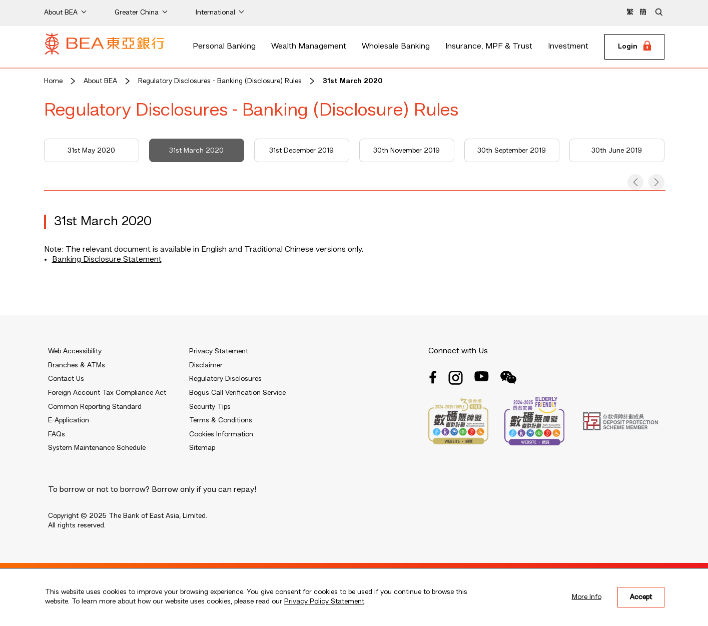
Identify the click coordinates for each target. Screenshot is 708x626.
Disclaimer (206, 365)
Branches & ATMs (76, 365)
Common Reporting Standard (95, 406)
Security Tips (210, 406)
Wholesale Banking (396, 47)
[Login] (634, 47)
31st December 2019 (301, 150)
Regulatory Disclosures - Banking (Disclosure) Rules (220, 81)
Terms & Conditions (220, 420)
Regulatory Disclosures (225, 378)
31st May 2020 (91, 150)
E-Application (68, 420)
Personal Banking (224, 47)
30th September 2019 (511, 150)
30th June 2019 (616, 150)
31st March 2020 (353, 81)
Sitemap (202, 447)
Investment (568, 47)
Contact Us (66, 378)
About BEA (100, 81)
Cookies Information (221, 434)
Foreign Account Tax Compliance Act (107, 392)
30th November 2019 (406, 150)
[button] (635, 182)
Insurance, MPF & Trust (488, 47)
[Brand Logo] (104, 47)
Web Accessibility (75, 351)
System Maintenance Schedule (97, 447)
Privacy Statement (218, 351)
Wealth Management (308, 47)
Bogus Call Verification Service (237, 392)
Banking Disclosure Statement (107, 260)
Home (53, 81)
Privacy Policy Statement (324, 601)
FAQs (56, 434)
